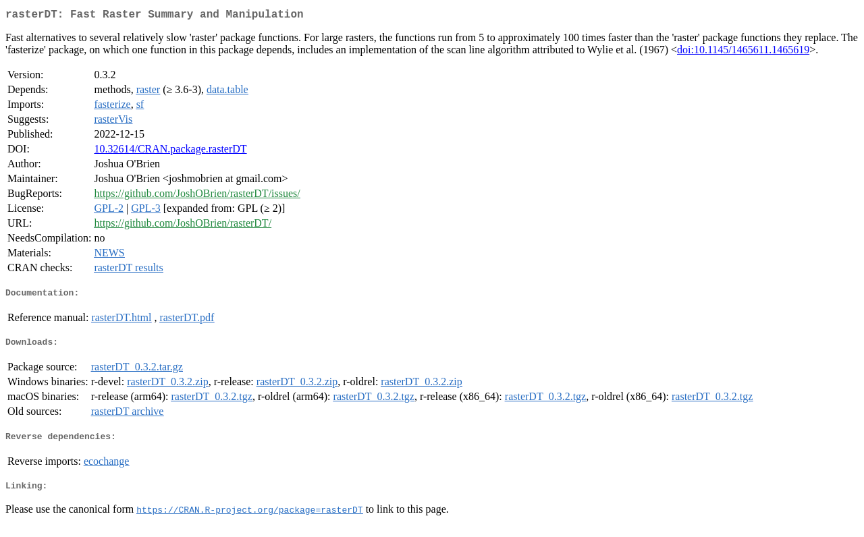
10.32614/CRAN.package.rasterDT (170, 151)
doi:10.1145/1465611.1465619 (743, 52)
